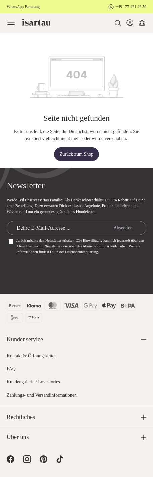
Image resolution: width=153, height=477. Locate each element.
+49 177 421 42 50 (131, 6)
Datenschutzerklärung (81, 252)
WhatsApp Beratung (23, 6)
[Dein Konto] (129, 23)
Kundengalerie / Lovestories (33, 381)
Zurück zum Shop (76, 154)
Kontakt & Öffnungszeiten (32, 355)
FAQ (11, 368)
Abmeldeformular (96, 246)
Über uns (18, 437)
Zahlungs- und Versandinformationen (42, 395)
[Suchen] (117, 23)
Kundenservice (25, 339)
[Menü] (11, 23)
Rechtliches (21, 417)
